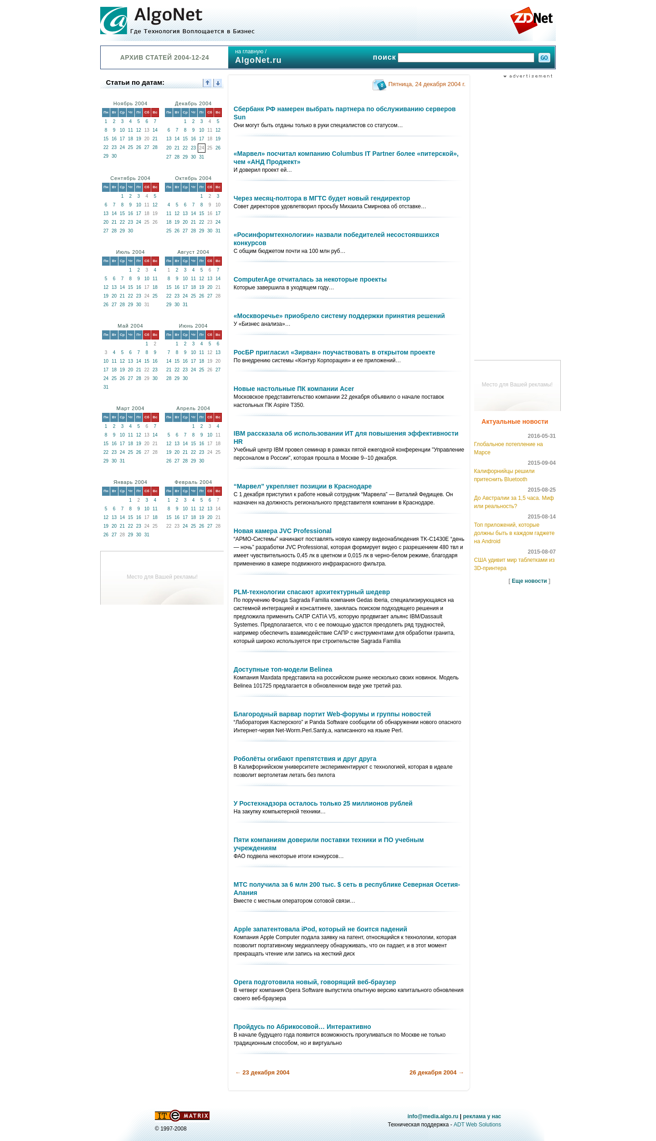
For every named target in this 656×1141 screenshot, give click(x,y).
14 (155, 130)
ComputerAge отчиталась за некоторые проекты (310, 279)
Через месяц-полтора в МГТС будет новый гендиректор (322, 198)
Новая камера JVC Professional (283, 531)
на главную (249, 51)
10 (122, 130)
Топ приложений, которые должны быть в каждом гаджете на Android (514, 533)
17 (122, 138)
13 (168, 138)
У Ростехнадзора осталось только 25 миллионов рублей (323, 803)
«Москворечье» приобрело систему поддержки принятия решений (339, 315)
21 (155, 138)
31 (201, 156)
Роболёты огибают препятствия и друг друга (305, 758)
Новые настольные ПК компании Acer (294, 388)
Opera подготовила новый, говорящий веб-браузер (315, 982)
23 (114, 147)
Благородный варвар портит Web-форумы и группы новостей (332, 714)
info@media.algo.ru (432, 1116)
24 (122, 147)
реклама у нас (482, 1116)
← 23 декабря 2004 (262, 1072)
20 (168, 147)
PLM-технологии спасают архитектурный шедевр (312, 592)
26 (138, 147)
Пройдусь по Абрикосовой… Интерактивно (302, 1026)
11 (130, 130)
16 (114, 138)
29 (105, 156)
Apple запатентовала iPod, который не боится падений (320, 929)
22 (105, 147)
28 (155, 147)
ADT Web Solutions (477, 1124)
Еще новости (529, 581)
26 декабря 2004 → (437, 1072)
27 (146, 147)
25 (130, 147)
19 (138, 138)
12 (138, 130)
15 (105, 138)
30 (114, 156)
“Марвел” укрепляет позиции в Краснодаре (303, 486)
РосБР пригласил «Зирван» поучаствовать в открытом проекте (335, 352)
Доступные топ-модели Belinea (283, 669)
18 (130, 138)
